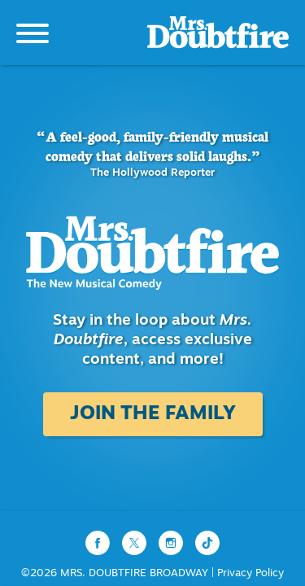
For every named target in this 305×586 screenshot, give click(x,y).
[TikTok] (207, 543)
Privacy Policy (250, 573)
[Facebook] (99, 543)
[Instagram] (173, 543)
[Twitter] (136, 543)
